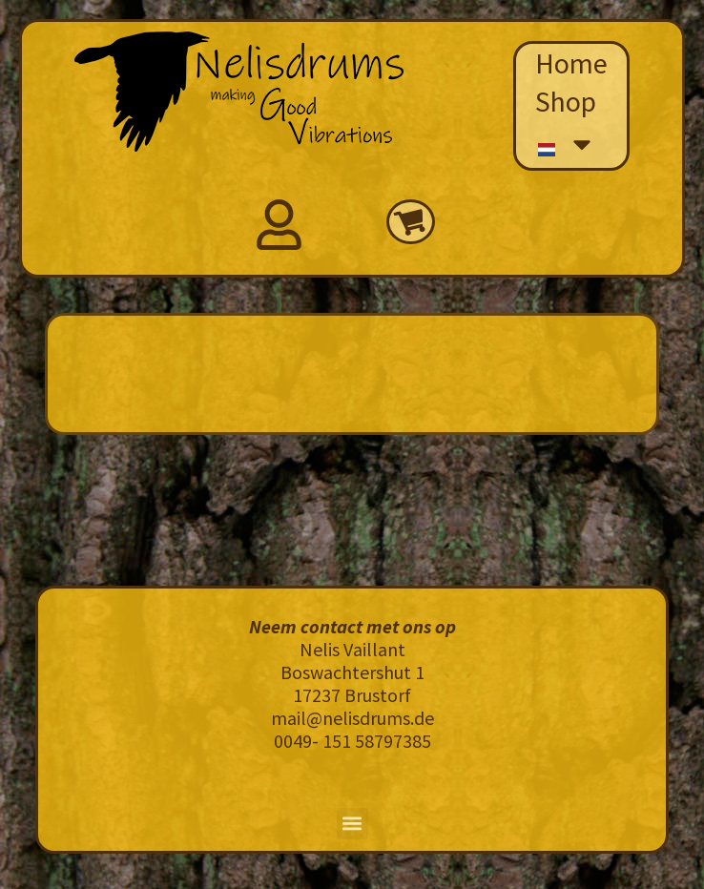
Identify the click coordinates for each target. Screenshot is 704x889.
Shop (565, 101)
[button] (352, 823)
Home (571, 63)
